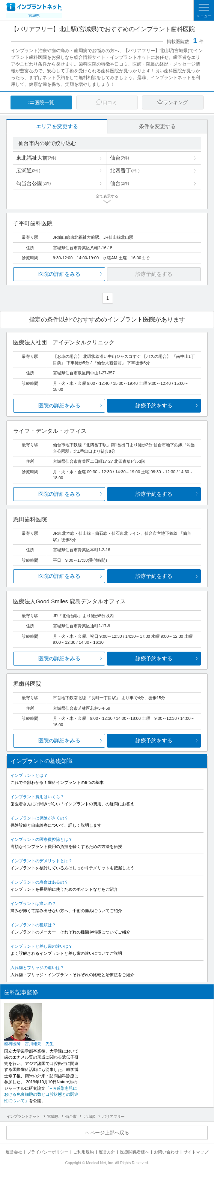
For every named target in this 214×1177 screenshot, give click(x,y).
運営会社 (14, 1152)
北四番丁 (124, 170)
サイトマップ (196, 1152)
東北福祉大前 (36, 158)
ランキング (175, 102)
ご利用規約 (83, 1152)
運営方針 (107, 1152)
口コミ (109, 102)
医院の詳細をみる (59, 274)
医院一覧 (44, 102)
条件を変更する (157, 126)
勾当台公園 (33, 183)
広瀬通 (28, 170)
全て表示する (107, 196)
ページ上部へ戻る (109, 1132)
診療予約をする (154, 405)
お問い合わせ (166, 1152)
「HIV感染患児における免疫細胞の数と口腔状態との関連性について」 (41, 1094)
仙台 (119, 158)
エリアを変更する (57, 126)
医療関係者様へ (134, 1152)
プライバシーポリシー (47, 1152)
